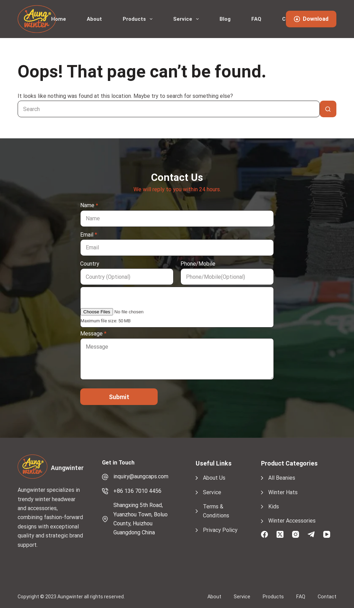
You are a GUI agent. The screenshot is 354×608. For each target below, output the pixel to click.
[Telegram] (311, 534)
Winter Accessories (292, 520)
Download (311, 19)
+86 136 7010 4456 (137, 491)
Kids (273, 506)
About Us (214, 478)
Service (187, 19)
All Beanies (281, 478)
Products (139, 19)
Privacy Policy (220, 530)
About (94, 19)
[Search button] (328, 109)
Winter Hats (283, 492)
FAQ (256, 19)
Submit (119, 396)
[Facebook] (264, 534)
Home (58, 19)
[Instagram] (295, 534)
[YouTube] (326, 534)
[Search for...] (169, 109)
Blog (225, 19)
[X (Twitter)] (280, 534)
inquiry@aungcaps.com (140, 476)
